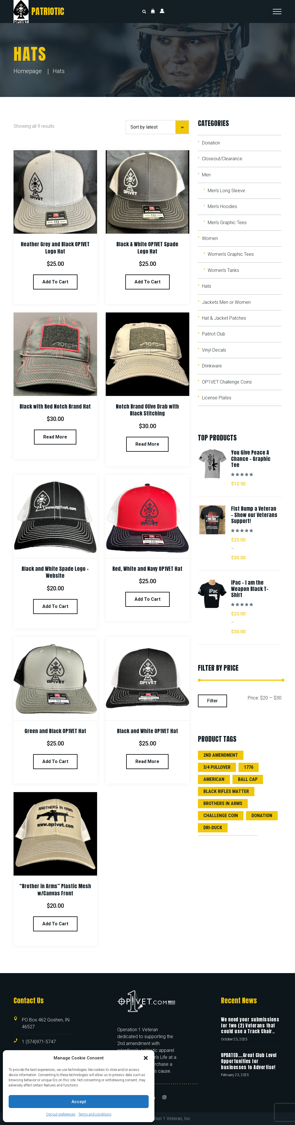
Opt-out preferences (60, 1114)
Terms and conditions (94, 1114)
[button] (146, 1058)
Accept (78, 1101)
